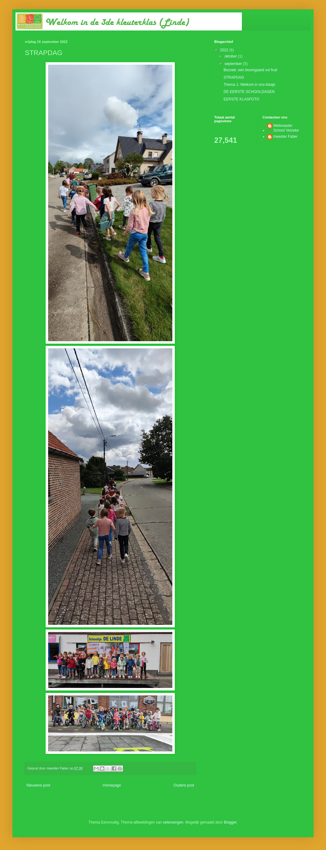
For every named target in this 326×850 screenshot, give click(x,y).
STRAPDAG (234, 77)
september (233, 64)
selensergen (173, 822)
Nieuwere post (38, 785)
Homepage (112, 785)
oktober (231, 56)
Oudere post (184, 785)
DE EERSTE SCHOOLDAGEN (249, 92)
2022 (224, 50)
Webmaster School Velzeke (286, 127)
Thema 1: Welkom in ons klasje (249, 84)
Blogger (230, 822)
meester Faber (286, 136)
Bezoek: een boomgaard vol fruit (250, 70)
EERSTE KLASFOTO (241, 99)
